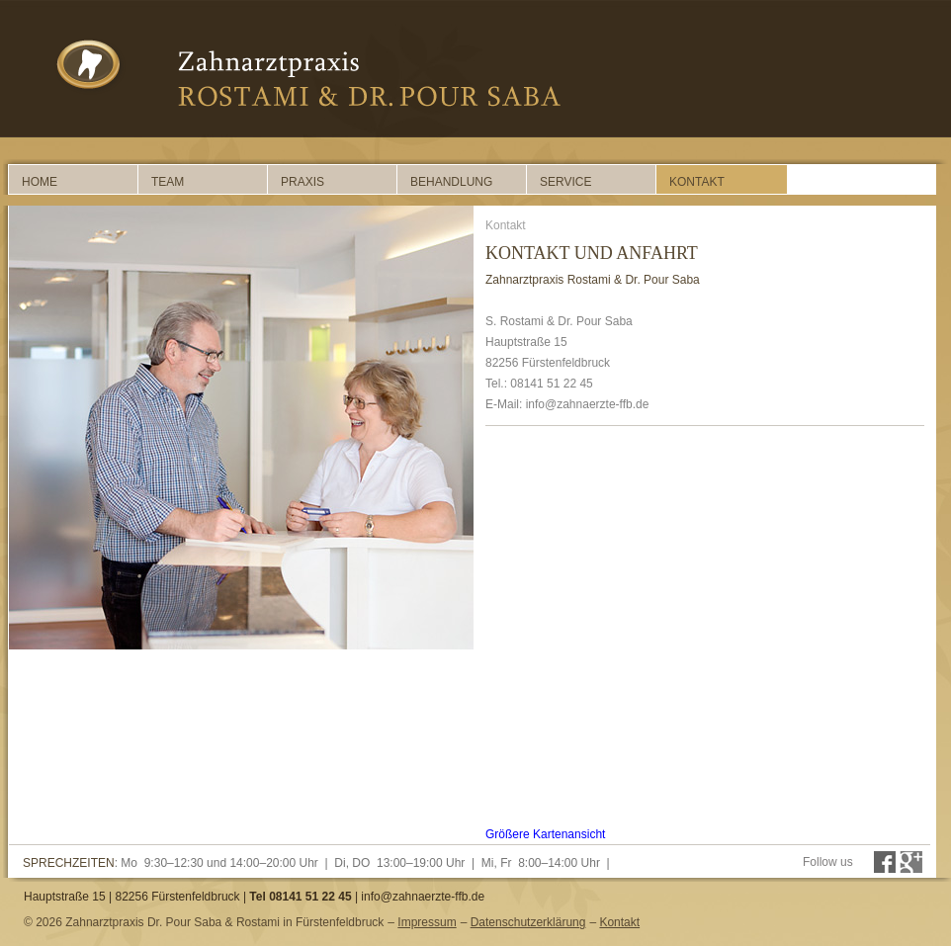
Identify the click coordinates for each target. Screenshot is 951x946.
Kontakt (697, 182)
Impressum (426, 922)
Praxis (302, 182)
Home (39, 182)
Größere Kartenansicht (545, 834)
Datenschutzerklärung (528, 922)
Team (167, 182)
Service (565, 182)
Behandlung (451, 182)
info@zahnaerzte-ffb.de (422, 896)
